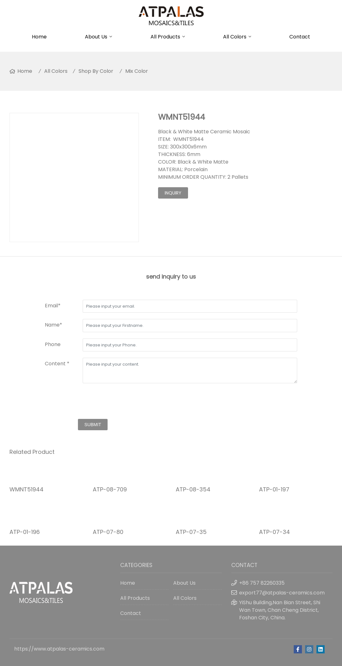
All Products (165, 36)
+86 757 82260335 (262, 583)
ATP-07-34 (274, 532)
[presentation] (93, 402)
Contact (299, 36)
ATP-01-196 (24, 532)
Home (39, 36)
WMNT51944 (26, 489)
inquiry (173, 193)
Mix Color (136, 71)
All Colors (234, 36)
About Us (96, 36)
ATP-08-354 (193, 489)
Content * (57, 363)
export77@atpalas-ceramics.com (282, 592)
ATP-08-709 (110, 489)
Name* (53, 324)
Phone (53, 344)
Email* (53, 305)
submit (93, 424)
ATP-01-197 (274, 489)
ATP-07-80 (108, 532)
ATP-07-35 (191, 532)
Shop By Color (96, 71)
